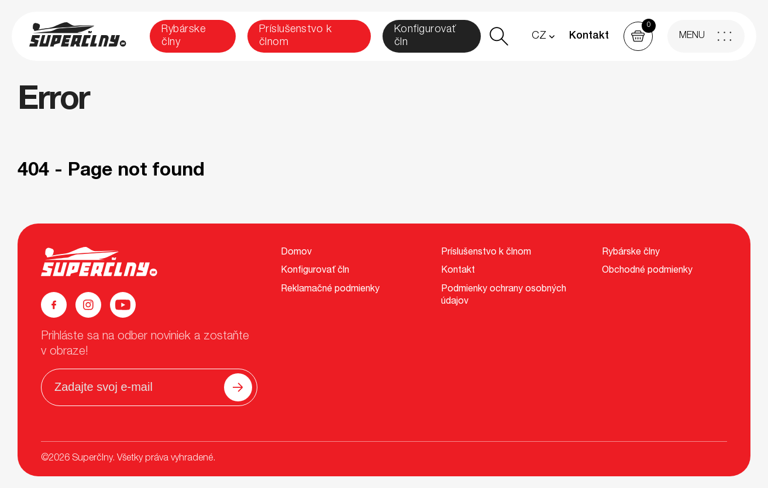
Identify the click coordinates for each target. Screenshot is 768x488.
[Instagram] (88, 305)
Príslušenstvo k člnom (295, 36)
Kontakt (589, 36)
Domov (296, 252)
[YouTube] (123, 305)
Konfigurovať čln (425, 36)
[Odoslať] (238, 387)
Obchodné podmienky (647, 271)
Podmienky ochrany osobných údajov (503, 296)
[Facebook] (54, 305)
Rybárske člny (183, 36)
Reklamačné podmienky (330, 289)
